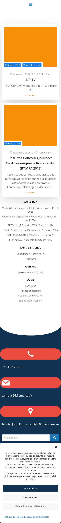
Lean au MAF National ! (21, 239)
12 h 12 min (43, 74)
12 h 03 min (43, 152)
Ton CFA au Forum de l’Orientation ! (22, 230)
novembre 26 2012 (21, 74)
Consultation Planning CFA (30, 253)
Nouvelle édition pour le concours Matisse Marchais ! (29, 216)
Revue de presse (32, 65)
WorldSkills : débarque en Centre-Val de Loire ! (26, 208)
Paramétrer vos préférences (30, 506)
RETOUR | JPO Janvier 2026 (22, 225)
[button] (56, 446)
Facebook (30, 258)
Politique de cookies (13, 517)
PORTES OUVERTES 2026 (20, 235)
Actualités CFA (12, 65)
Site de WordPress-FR (30, 300)
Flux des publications (30, 290)
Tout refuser (30, 497)
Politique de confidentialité (36, 517)
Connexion (30, 285)
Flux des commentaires (30, 295)
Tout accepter (30, 488)
